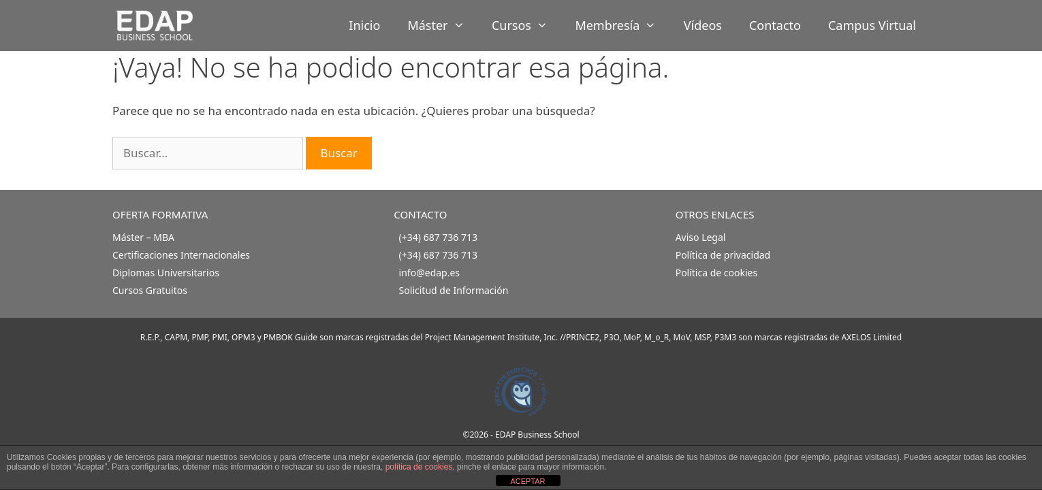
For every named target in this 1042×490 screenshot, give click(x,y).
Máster (442, 25)
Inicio (364, 25)
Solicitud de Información (454, 290)
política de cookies (419, 467)
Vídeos (703, 25)
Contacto (775, 25)
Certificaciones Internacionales (181, 254)
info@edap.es (429, 272)
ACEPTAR (527, 481)
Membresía (622, 25)
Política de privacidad (723, 254)
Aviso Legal (701, 237)
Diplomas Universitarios (165, 272)
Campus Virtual (872, 25)
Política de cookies (717, 272)
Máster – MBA (143, 237)
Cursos (526, 25)
